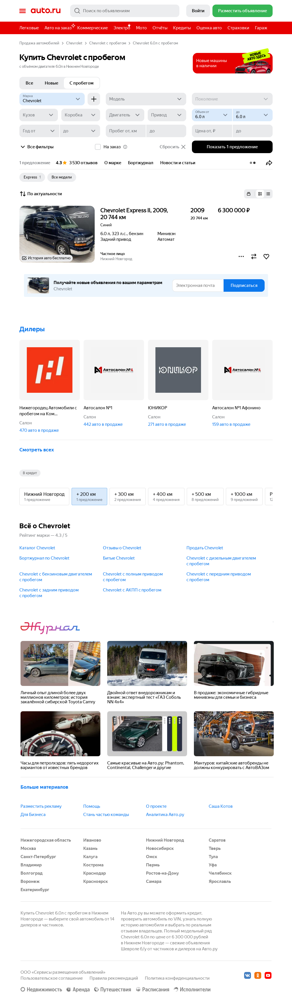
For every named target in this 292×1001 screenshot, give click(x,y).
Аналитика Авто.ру (165, 814)
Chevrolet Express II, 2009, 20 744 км (134, 214)
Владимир (31, 865)
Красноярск (95, 881)
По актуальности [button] (40, 193)
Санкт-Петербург (38, 856)
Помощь (91, 806)
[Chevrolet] (52, 99)
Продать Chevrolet (204, 547)
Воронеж (30, 881)
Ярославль (220, 881)
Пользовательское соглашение (52, 978)
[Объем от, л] (212, 115)
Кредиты (182, 27)
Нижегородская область (46, 840)
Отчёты (160, 27)
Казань (90, 848)
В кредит (30, 473)
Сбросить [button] (173, 147)
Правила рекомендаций (114, 978)
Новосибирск (160, 848)
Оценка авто (209, 27)
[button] (269, 162)
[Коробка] (80, 115)
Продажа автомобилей (39, 43)
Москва (28, 848)
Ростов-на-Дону (162, 873)
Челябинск (220, 873)
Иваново (92, 840)
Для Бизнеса (33, 814)
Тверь (215, 848)
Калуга (90, 856)
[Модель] (146, 99)
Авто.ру (45, 11)
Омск (151, 856)
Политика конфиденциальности (177, 978)
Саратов (217, 840)
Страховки (238, 27)
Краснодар (94, 873)
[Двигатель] (125, 115)
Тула (213, 856)
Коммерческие (92, 27)
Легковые (29, 27)
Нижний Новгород (165, 840)
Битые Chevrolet (119, 558)
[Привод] (167, 115)
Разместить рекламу (41, 806)
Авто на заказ (59, 26)
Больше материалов (44, 787)
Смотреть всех (36, 450)
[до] (253, 115)
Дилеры (32, 329)
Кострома (93, 865)
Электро (121, 27)
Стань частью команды (106, 814)
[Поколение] (232, 99)
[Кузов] (38, 115)
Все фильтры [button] (36, 146)
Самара (153, 881)
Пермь (153, 865)
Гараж (261, 27)
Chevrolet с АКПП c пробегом (132, 590)
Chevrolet (74, 43)
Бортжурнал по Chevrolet (44, 558)
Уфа (213, 865)
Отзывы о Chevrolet (122, 547)
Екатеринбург (35, 889)
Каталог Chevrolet (37, 547)
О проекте (156, 806)
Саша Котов (221, 806)
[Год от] (39, 131)
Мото (141, 27)
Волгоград (31, 873)
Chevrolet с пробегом (107, 43)
